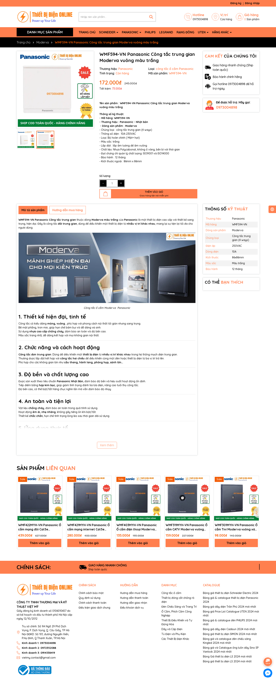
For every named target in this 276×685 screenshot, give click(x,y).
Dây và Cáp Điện (171, 629)
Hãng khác (220, 32)
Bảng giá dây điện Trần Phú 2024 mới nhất (229, 606)
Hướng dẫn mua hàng (133, 593)
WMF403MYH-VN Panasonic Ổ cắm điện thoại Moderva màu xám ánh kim (136, 527)
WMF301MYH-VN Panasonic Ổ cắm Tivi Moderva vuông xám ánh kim (236, 527)
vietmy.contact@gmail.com (39, 657)
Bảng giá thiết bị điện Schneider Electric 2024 (230, 593)
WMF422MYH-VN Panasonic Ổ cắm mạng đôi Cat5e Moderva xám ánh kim (39, 527)
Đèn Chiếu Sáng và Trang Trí (179, 606)
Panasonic (130, 32)
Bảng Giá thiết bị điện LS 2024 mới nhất (227, 656)
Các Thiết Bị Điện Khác (175, 639)
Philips (150, 32)
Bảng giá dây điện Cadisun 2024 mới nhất (229, 629)
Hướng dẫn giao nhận (133, 602)
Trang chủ (87, 32)
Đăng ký (235, 3)
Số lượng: (105, 176)
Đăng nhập (252, 3)
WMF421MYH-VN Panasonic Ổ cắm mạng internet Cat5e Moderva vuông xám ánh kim (88, 527)
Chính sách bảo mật (91, 593)
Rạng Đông (185, 32)
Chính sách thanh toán (92, 602)
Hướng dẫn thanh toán (134, 598)
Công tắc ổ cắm (171, 593)
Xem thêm (107, 445)
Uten (202, 32)
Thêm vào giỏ (40, 543)
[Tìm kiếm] (151, 17)
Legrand (166, 32)
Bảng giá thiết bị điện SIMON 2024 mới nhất (230, 634)
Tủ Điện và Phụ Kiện (173, 634)
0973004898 (226, 107)
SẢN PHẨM (46, 468)
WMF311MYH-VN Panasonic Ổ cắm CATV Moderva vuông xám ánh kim (186, 527)
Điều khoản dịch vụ (132, 607)
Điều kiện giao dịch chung (94, 607)
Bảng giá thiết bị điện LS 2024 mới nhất (227, 661)
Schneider (107, 32)
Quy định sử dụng (89, 598)
